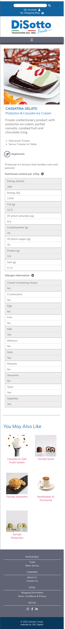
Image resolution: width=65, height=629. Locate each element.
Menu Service (32, 565)
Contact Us (32, 580)
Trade (32, 562)
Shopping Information (32, 592)
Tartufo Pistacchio (17, 534)
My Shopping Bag (32, 12)
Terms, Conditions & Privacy (32, 596)
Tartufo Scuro (46, 457)
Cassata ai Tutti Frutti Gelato (17, 459)
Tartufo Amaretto (17, 495)
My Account (32, 9)
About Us (32, 577)
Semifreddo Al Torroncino (46, 497)
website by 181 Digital (31, 624)
